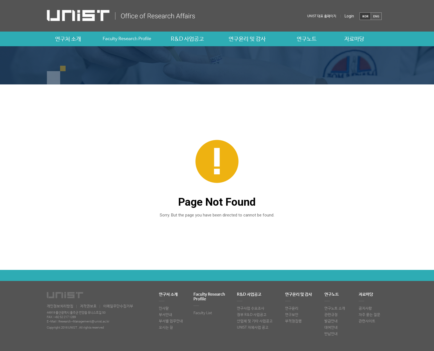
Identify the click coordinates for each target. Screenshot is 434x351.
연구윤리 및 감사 (247, 39)
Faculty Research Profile (127, 39)
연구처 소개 (68, 39)
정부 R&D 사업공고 (252, 315)
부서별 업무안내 (171, 321)
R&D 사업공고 (187, 39)
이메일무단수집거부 (118, 306)
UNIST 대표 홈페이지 (321, 16)
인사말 (164, 308)
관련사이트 (367, 321)
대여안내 (331, 328)
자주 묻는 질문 (369, 315)
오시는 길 (166, 328)
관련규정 (331, 315)
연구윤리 (291, 308)
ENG (376, 16)
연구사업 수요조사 (250, 308)
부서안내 (165, 315)
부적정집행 (293, 321)
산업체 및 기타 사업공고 (255, 321)
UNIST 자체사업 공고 (252, 328)
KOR (365, 16)
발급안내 (331, 321)
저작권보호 (88, 306)
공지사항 (365, 308)
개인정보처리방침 (60, 306)
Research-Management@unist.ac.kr (83, 321)
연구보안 (291, 315)
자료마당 (354, 39)
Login (349, 16)
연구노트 (307, 39)
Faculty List (202, 313)
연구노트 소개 (334, 308)
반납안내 (331, 334)
